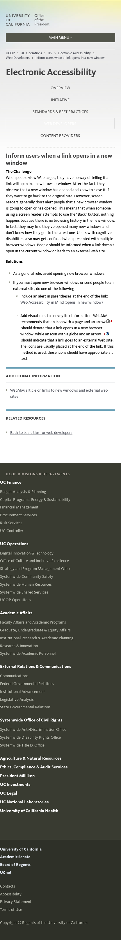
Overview (60, 87)
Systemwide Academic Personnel (28, 653)
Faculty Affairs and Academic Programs (33, 622)
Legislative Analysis (17, 699)
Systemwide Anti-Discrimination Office (33, 729)
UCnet (5, 872)
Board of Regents (15, 864)
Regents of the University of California (55, 922)
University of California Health (29, 810)
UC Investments (15, 784)
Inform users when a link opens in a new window (69, 58)
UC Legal (8, 793)
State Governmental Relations (25, 707)
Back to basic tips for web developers (41, 432)
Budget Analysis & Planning (23, 491)
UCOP (10, 53)
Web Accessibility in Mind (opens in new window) (61, 302)
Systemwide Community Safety (26, 576)
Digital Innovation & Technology (27, 553)
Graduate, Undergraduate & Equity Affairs (35, 630)
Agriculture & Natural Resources (30, 758)
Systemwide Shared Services (24, 592)
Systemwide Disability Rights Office (30, 737)
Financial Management (19, 507)
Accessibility (11, 894)
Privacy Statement (15, 901)
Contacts (7, 886)
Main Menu (39, 38)
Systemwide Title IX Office (22, 745)
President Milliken (17, 775)
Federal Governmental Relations (27, 683)
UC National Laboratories (24, 802)
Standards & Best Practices (60, 111)
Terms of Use (11, 909)
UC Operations (31, 53)
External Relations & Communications (35, 666)
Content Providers (60, 135)
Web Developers (18, 58)
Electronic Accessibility (74, 53)
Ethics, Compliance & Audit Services (33, 767)
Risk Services (11, 522)
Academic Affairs (16, 612)
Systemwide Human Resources (26, 584)
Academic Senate (15, 856)
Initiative (60, 99)
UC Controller (11, 530)
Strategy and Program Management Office (35, 568)
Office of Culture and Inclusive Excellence (34, 560)
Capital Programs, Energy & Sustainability (35, 499)
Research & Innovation (19, 645)
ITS (50, 53)
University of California (21, 849)
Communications (14, 675)
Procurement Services (18, 515)
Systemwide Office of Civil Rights (31, 720)
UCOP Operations (15, 599)
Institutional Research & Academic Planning (36, 638)
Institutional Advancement (22, 691)
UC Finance (11, 482)
